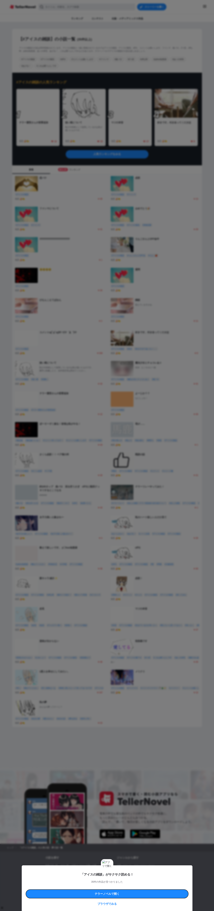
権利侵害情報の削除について (79, 891)
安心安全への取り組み (117, 887)
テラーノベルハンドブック (72, 887)
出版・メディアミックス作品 (58, 871)
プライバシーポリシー (127, 891)
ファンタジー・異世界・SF (129, 871)
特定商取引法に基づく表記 (138, 887)
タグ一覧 (65, 865)
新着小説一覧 (51, 865)
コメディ (135, 877)
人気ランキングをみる (107, 154)
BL (118, 877)
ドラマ (125, 877)
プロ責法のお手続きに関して (105, 891)
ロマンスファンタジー (144, 865)
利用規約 (55, 887)
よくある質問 (157, 887)
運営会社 (142, 891)
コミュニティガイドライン (95, 887)
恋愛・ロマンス (124, 865)
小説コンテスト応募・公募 (84, 865)
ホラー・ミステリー (154, 871)
